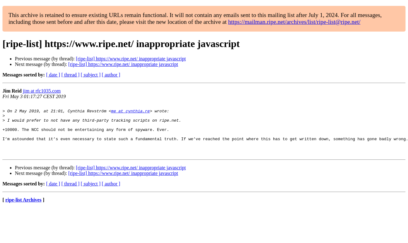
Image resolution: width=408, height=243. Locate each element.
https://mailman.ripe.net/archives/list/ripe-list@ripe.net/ (294, 22)
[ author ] (111, 74)
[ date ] (53, 74)
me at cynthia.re (130, 112)
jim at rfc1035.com (42, 90)
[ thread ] (70, 74)
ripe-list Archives (23, 210)
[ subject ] (91, 74)
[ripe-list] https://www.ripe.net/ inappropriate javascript (131, 58)
